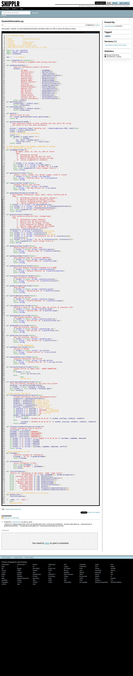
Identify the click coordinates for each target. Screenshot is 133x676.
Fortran (97, 656)
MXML (3, 662)
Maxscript (98, 660)
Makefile (66, 660)
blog (109, 3)
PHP (3, 664)
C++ (49, 654)
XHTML (4, 672)
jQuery (113, 658)
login (47, 631)
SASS (81, 666)
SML (34, 668)
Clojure (66, 654)
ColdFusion (82, 654)
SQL (65, 668)
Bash (3, 654)
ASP (65, 652)
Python (97, 25)
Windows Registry (116, 670)
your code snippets (121, 6)
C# (33, 654)
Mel (112, 660)
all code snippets (85, 6)
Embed (91, 32)
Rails (3, 666)
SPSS (50, 668)
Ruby (49, 666)
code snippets (100, 3)
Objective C (51, 662)
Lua (49, 660)
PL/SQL (35, 664)
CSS (96, 654)
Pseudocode (83, 664)
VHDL (50, 670)
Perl (112, 662)
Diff (3, 656)
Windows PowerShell (101, 670)
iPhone (66, 658)
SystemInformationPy (12, 597)
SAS (65, 666)
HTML (50, 658)
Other (81, 662)
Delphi (113, 654)
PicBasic (19, 664)
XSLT (34, 672)
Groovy (4, 658)
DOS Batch (36, 656)
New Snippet (5, 8)
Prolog (66, 664)
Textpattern (5, 670)
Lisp (34, 660)
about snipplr (124, 3)
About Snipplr (29, 645)
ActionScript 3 (21, 652)
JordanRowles (109, 26)
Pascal (97, 662)
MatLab (81, 660)
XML (18, 672)
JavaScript (98, 658)
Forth (81, 656)
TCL (112, 668)
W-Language (83, 670)
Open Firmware (68, 662)
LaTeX (3, 660)
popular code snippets (103, 6)
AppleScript (51, 652)
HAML (19, 658)
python (107, 36)
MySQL (19, 662)
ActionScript (5, 652)
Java (80, 658)
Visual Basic (67, 670)
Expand (86, 32)
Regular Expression (23, 666)
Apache (35, 652)
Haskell (35, 658)
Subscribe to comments (10, 606)
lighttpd (19, 660)
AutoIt (97, 652)
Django (19, 656)
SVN (80, 668)
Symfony (97, 668)
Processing (51, 664)
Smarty (19, 668)
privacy (115, 3)
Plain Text (96, 32)
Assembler (82, 652)
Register (14, 8)
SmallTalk (4, 668)
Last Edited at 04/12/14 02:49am (115, 45)
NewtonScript (37, 662)
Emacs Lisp (51, 656)
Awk (112, 652)
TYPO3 (19, 670)
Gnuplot (113, 656)
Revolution (36, 666)
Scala (96, 666)
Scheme (113, 666)
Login (21, 8)
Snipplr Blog (18, 645)
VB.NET (35, 670)
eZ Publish (67, 656)
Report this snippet (93, 600)
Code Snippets (6, 645)
